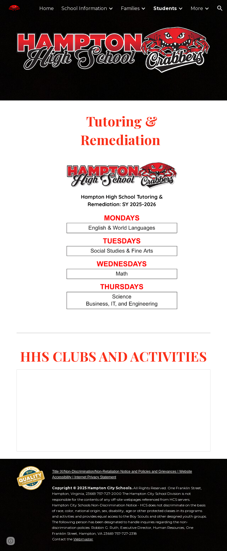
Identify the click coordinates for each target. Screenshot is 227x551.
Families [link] (130, 8)
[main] (122, 130)
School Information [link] (84, 8)
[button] (220, 8)
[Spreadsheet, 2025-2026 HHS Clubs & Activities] (113, 410)
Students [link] (165, 8)
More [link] (197, 8)
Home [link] (46, 8)
